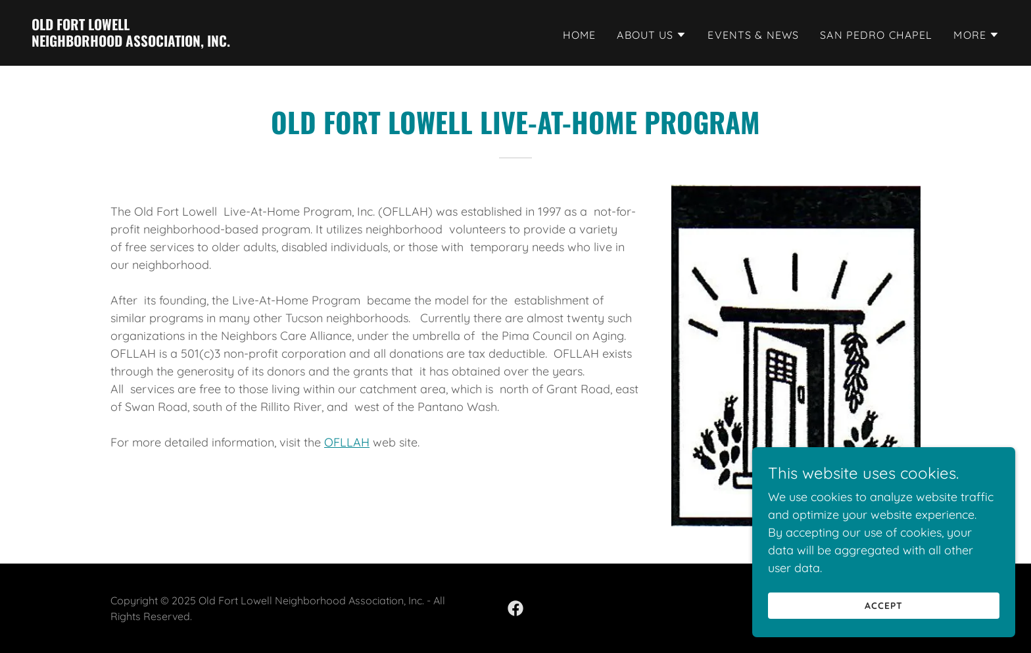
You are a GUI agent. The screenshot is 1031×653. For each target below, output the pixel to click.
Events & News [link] (753, 34)
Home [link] (579, 34)
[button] (651, 35)
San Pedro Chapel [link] (876, 34)
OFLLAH (347, 442)
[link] (131, 42)
